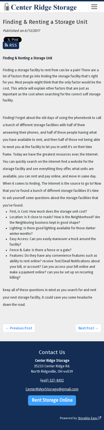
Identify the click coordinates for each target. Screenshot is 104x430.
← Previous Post (19, 328)
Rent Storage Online (52, 400)
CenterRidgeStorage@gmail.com (52, 389)
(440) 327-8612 (52, 380)
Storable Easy (89, 418)
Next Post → (88, 328)
